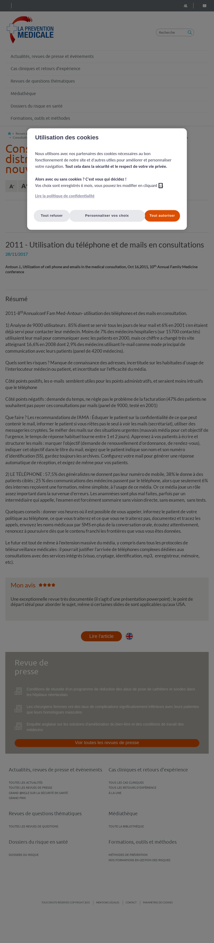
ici (161, 185)
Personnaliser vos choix (107, 216)
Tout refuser (52, 216)
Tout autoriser (162, 216)
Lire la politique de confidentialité (64, 196)
